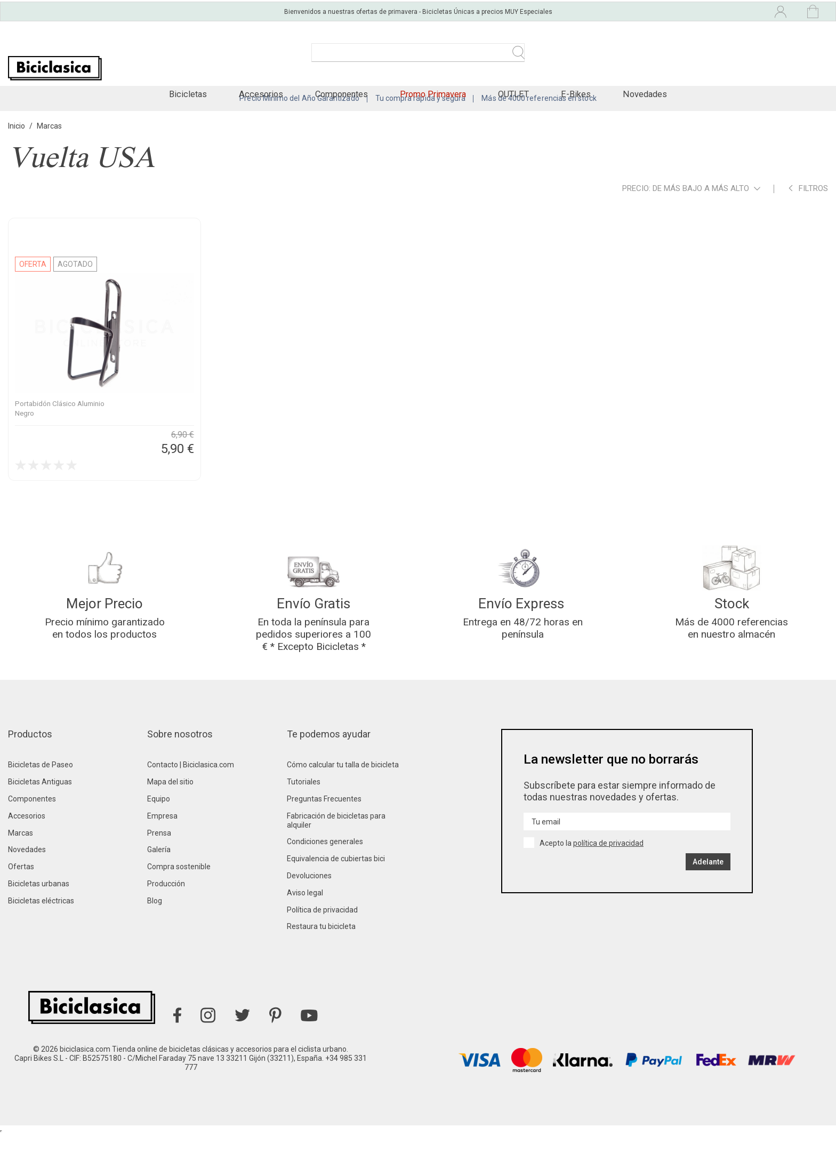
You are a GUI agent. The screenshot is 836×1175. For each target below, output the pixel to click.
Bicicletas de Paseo (40, 806)
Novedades (27, 891)
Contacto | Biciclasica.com (190, 806)
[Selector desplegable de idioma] (693, 10)
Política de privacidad (322, 951)
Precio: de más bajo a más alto (691, 216)
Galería (159, 891)
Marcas (20, 874)
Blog (154, 942)
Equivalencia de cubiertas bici (336, 899)
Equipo (158, 840)
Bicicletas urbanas (38, 924)
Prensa (159, 874)
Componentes (32, 840)
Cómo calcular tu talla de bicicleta (343, 806)
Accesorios (26, 857)
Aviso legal (305, 934)
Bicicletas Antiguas (40, 823)
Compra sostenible (179, 907)
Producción (166, 924)
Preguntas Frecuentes (324, 840)
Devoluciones (309, 916)
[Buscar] (418, 57)
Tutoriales (303, 823)
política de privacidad (608, 884)
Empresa (162, 857)
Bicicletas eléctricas (41, 942)
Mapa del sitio (170, 823)
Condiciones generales (325, 883)
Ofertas (21, 907)
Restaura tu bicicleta (321, 968)
